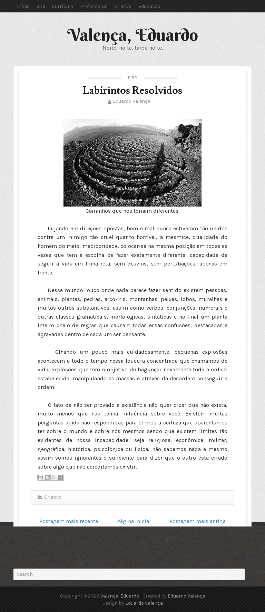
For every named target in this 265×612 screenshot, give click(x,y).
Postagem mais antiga (197, 521)
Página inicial (134, 521)
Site (41, 6)
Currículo (62, 6)
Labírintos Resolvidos (132, 90)
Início (23, 6)
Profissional (93, 6)
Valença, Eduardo (132, 35)
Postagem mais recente (68, 521)
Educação (149, 6)
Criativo (122, 6)
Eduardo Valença (131, 101)
